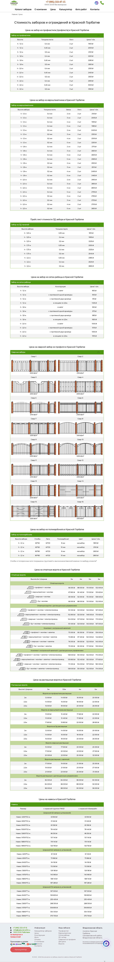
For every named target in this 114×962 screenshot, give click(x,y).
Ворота (61, 944)
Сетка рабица (63, 936)
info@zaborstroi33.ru (21, 931)
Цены (53, 10)
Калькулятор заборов (43, 932)
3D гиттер (62, 938)
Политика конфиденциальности (93, 942)
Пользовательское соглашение (93, 944)
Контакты (94, 10)
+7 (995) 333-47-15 (56, 2)
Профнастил (63, 932)
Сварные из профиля (67, 940)
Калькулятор (65, 10)
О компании (41, 10)
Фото (36, 938)
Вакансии (38, 944)
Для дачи (62, 942)
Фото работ (81, 10)
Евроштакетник (64, 934)
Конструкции (39, 936)
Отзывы (37, 940)
